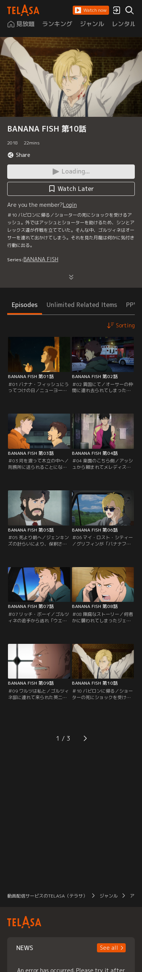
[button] (91, 10)
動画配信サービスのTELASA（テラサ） (47, 896)
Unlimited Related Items (82, 305)
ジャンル (109, 896)
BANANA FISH (40, 259)
